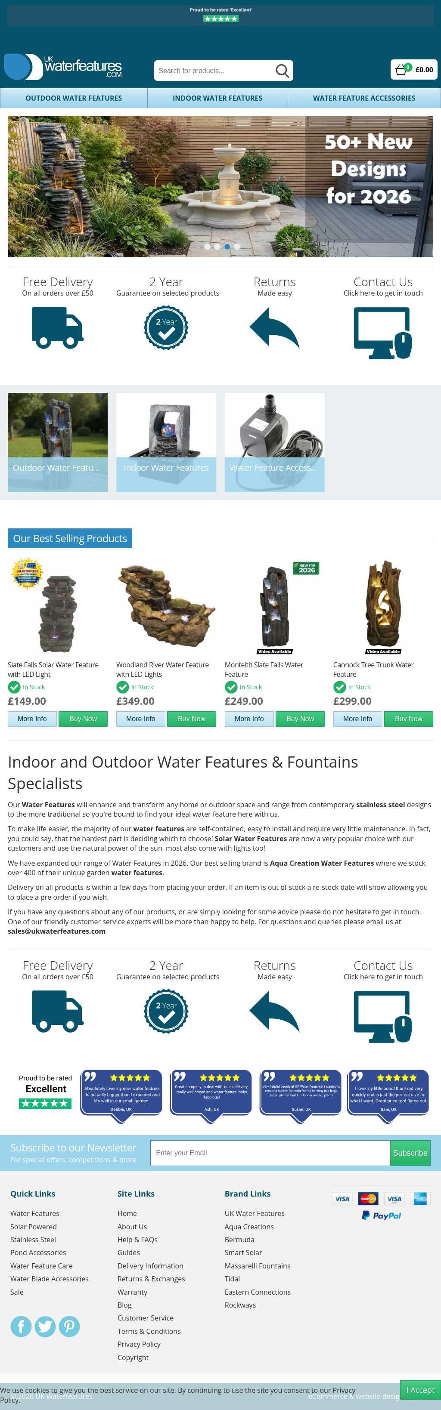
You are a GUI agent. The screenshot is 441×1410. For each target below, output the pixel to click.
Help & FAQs (138, 1240)
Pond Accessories (38, 1253)
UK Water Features (255, 1214)
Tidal (232, 1279)
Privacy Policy (139, 1344)
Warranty (132, 1292)
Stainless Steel (33, 1240)
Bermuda (240, 1240)
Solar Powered (33, 1226)
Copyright (133, 1357)
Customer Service (146, 1318)
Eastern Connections (258, 1292)
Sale (17, 1292)
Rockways (240, 1305)
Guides (129, 1253)
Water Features (48, 804)
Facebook (21, 1327)
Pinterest (69, 1327)
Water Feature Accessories (364, 98)
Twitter (45, 1327)
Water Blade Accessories (49, 1279)
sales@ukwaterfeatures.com (57, 931)
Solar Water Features (251, 838)
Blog (125, 1305)
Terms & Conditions (149, 1331)
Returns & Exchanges (151, 1279)
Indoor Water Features (217, 98)
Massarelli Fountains (258, 1266)
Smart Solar (243, 1253)
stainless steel (380, 804)
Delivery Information (150, 1266)
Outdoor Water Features (73, 98)
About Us (132, 1226)
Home (127, 1214)
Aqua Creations (249, 1226)
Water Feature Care (41, 1266)
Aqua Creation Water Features (322, 863)
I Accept (421, 1390)
